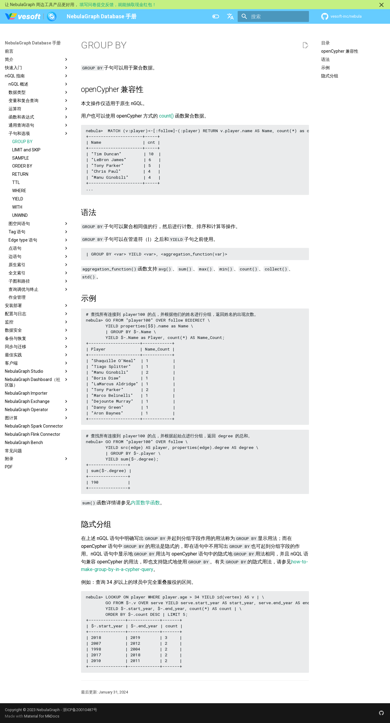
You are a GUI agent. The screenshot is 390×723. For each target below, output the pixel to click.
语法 (325, 59)
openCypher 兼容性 (339, 51)
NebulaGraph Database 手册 (33, 43)
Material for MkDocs (41, 716)
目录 (325, 43)
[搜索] (273, 16)
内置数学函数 (145, 503)
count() (166, 116)
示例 (325, 67)
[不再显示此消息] (381, 5)
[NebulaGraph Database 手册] (30, 16)
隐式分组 (329, 75)
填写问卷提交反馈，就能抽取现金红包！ (118, 4)
